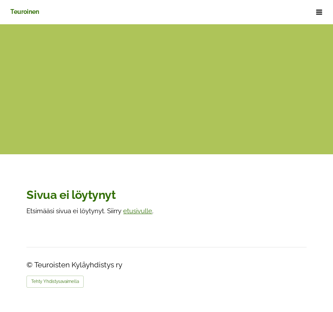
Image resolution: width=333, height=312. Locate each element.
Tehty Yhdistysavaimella (55, 281)
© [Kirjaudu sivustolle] (30, 264)
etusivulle (137, 210)
